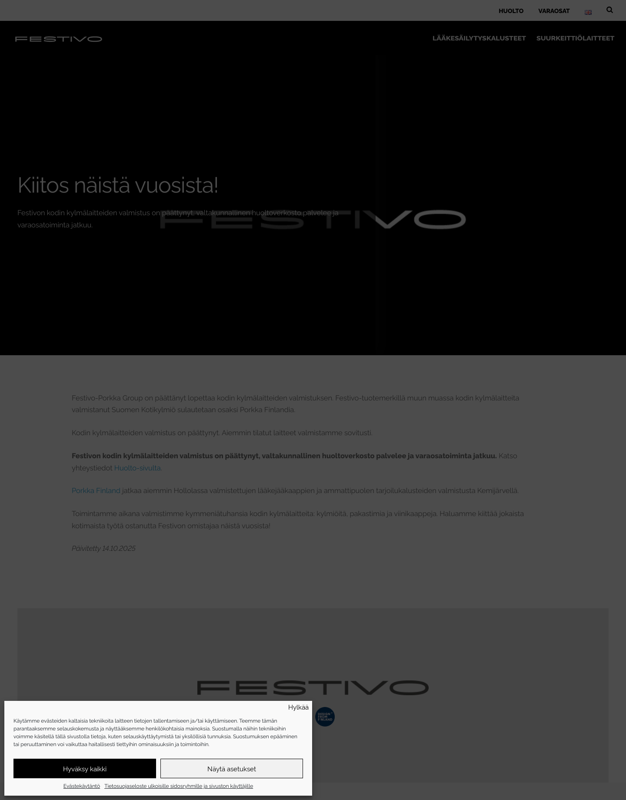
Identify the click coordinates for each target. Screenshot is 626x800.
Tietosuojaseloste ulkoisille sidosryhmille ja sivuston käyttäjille (178, 786)
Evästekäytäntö (81, 786)
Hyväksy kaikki (85, 768)
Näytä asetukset (231, 768)
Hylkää (298, 707)
